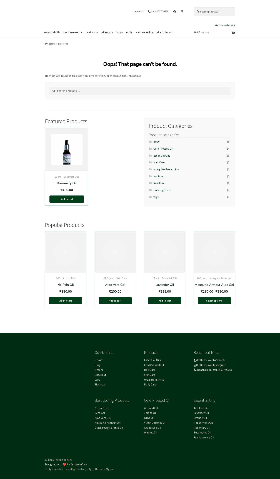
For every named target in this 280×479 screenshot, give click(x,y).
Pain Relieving (144, 32)
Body (129, 32)
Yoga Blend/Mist (154, 379)
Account (138, 11)
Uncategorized (162, 190)
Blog (98, 365)
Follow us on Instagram (210, 365)
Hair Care (92, 32)
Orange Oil (200, 418)
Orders (99, 370)
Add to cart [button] (67, 199)
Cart (97, 379)
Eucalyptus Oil (202, 432)
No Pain (158, 176)
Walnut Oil (150, 432)
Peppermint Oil (203, 422)
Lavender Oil (201, 413)
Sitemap (100, 384)
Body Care (150, 384)
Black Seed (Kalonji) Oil (109, 427)
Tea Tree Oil (201, 408)
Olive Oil (149, 418)
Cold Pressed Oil (73, 32)
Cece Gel (100, 413)
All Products (164, 32)
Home (52, 43)
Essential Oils (52, 32)
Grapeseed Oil (152, 427)
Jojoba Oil (150, 413)
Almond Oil (151, 408)
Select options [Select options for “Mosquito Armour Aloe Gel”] (214, 300)
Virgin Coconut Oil (155, 422)
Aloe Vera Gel (103, 418)
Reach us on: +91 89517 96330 (213, 370)
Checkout (100, 375)
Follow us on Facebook (209, 360)
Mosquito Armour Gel (108, 422)
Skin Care (107, 32)
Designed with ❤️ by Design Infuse (66, 464)
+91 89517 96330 (158, 11)
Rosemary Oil (202, 427)
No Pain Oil (101, 408)
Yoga (119, 32)
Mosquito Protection (166, 169)
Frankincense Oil (204, 437)
